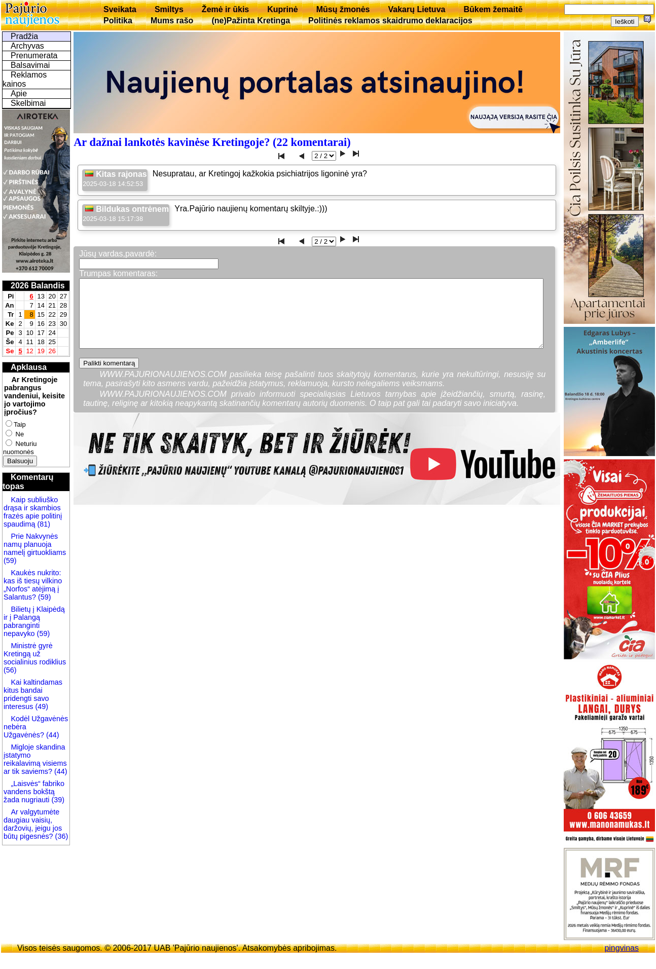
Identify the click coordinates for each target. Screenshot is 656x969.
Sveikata (119, 9)
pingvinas (621, 948)
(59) (10, 560)
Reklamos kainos (25, 79)
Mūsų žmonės (343, 9)
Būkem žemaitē (493, 9)
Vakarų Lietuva (416, 9)
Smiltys (169, 9)
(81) (42, 524)
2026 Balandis (38, 285)
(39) (56, 800)
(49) (40, 706)
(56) (10, 670)
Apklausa (29, 367)
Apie (19, 93)
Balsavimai (30, 65)
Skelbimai (28, 103)
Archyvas (27, 46)
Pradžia (24, 36)
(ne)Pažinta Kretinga (250, 20)
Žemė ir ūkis (225, 9)
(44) (51, 735)
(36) (60, 836)
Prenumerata (34, 55)
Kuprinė (282, 9)
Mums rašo (172, 20)
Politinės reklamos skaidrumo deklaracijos (390, 20)
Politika (117, 20)
